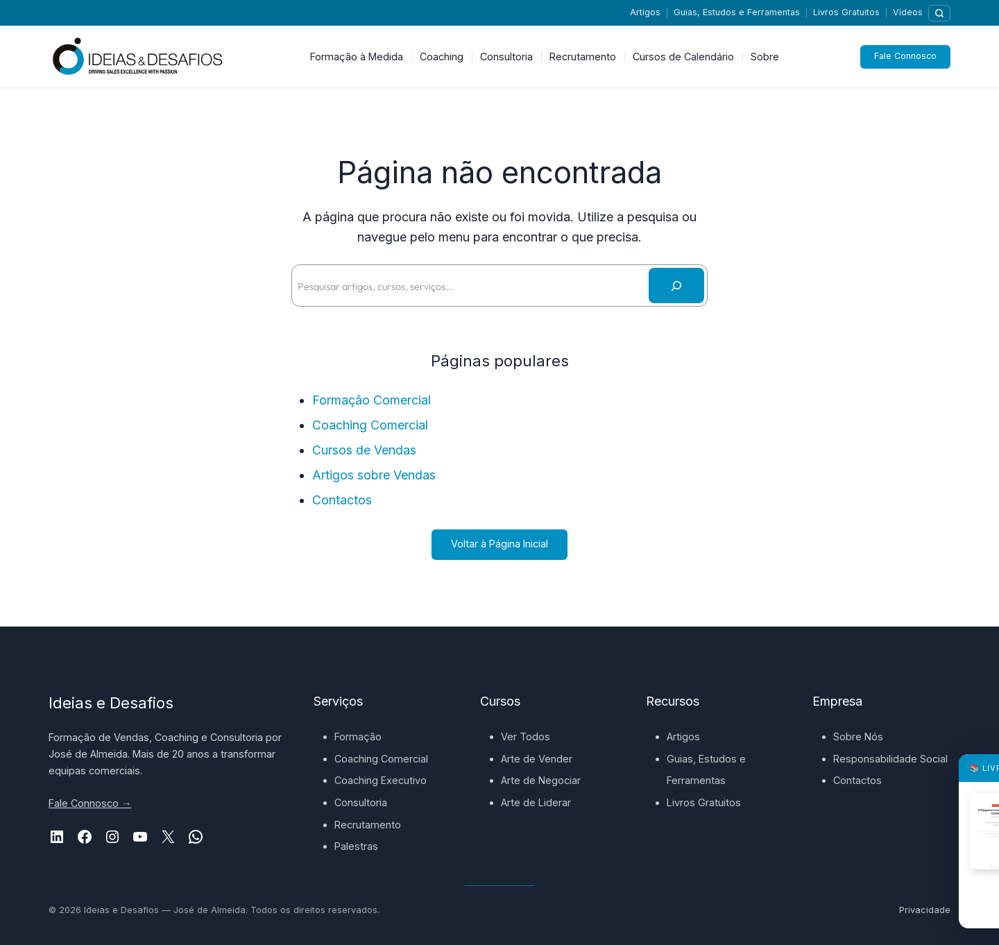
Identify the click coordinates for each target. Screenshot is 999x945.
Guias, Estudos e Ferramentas (737, 12)
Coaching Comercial (370, 425)
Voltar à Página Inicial (499, 544)
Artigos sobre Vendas (374, 475)
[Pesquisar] (939, 13)
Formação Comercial (371, 400)
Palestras (356, 846)
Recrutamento (367, 825)
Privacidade (924, 910)
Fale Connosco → (90, 803)
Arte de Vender (536, 759)
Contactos (342, 500)
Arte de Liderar (536, 802)
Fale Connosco (905, 56)
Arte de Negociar (541, 780)
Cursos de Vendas (364, 450)
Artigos (645, 12)
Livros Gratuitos (846, 12)
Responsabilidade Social (890, 759)
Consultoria (360, 802)
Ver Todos (525, 736)
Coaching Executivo (380, 780)
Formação (358, 736)
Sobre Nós (858, 736)
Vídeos (908, 12)
